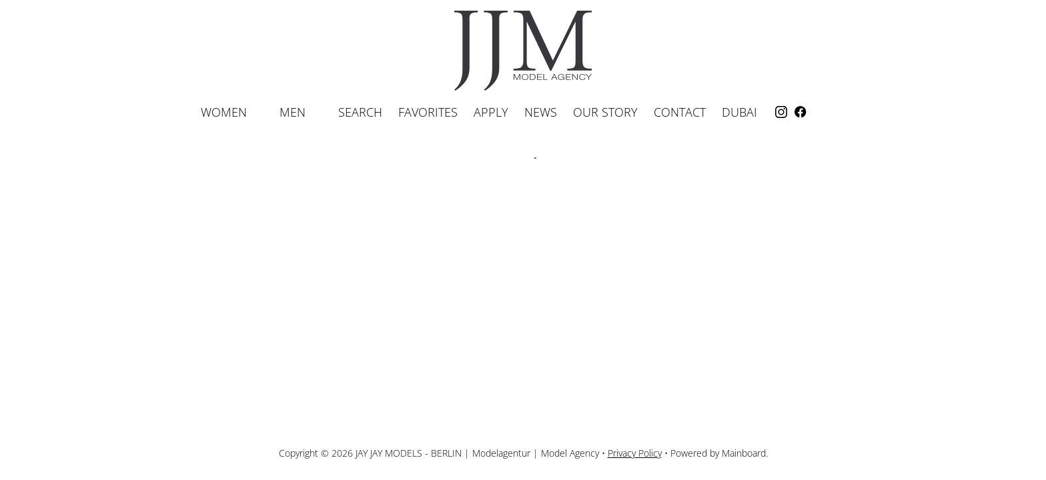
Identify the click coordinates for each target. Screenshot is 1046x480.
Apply (491, 112)
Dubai (739, 112)
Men (301, 111)
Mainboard (744, 453)
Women (232, 111)
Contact (680, 112)
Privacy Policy (635, 453)
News (540, 112)
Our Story (605, 112)
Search (360, 112)
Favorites (428, 112)
